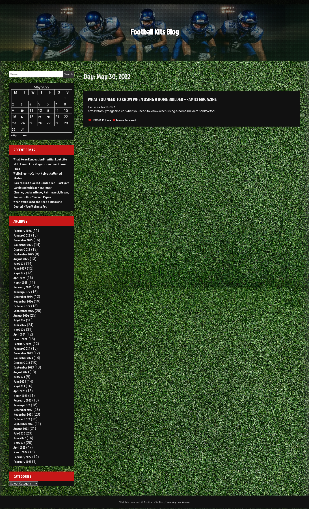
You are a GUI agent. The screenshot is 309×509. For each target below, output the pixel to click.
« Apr (14, 135)
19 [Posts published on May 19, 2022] (39, 117)
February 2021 (22, 461)
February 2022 (22, 457)
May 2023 (19, 386)
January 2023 (21, 405)
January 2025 (21, 292)
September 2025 (23, 254)
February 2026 (22, 230)
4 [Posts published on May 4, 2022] (30, 104)
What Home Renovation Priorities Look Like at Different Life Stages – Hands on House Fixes (40, 164)
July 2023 (19, 377)
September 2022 (23, 424)
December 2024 (23, 296)
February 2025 (22, 287)
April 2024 (19, 334)
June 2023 (19, 381)
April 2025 (19, 278)
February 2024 (22, 344)
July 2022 (19, 433)
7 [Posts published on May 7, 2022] (56, 104)
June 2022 (19, 438)
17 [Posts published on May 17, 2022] (22, 117)
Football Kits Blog (154, 35)
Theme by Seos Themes (177, 503)
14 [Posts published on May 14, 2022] (56, 110)
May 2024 (19, 329)
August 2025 (21, 259)
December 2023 (22, 353)
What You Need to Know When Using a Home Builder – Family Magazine (160, 99)
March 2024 (20, 339)
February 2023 (22, 400)
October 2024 (21, 306)
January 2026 (21, 235)
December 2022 (22, 410)
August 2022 (21, 428)
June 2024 (19, 325)
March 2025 (20, 282)
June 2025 (19, 268)
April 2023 (19, 391)
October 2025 (21, 249)
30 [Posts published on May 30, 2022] (13, 129)
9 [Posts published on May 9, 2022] (13, 110)
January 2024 (21, 348)
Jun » (23, 135)
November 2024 (23, 301)
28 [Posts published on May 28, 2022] (56, 123)
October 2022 (21, 419)
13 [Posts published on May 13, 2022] (48, 110)
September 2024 (23, 311)
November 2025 (23, 245)
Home (108, 120)
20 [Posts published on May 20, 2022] (48, 117)
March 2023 (20, 395)
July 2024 (19, 320)
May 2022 (19, 443)
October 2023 (21, 362)
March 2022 (20, 452)
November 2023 (23, 358)
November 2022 (23, 414)
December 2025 (23, 240)
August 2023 (21, 372)
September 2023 (23, 367)
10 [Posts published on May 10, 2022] (22, 110)
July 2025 (19, 263)
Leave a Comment (126, 120)
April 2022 (19, 447)
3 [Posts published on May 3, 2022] (21, 104)
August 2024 (21, 315)
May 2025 (19, 273)
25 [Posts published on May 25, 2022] (30, 123)
